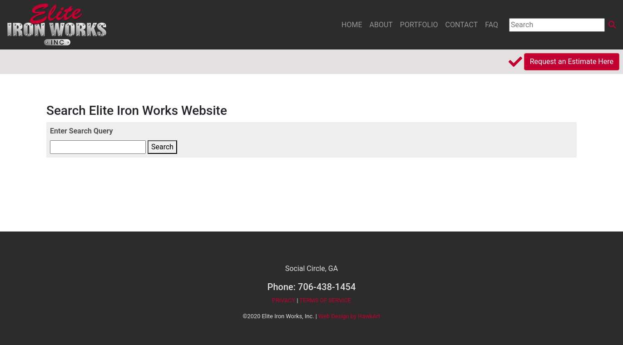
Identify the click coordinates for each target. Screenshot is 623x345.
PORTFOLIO (419, 24)
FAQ (491, 24)
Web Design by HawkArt (349, 316)
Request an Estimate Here (571, 61)
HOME (351, 24)
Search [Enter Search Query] (162, 147)
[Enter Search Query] (98, 147)
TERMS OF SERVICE (325, 300)
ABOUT (381, 24)
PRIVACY (283, 300)
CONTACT (461, 24)
